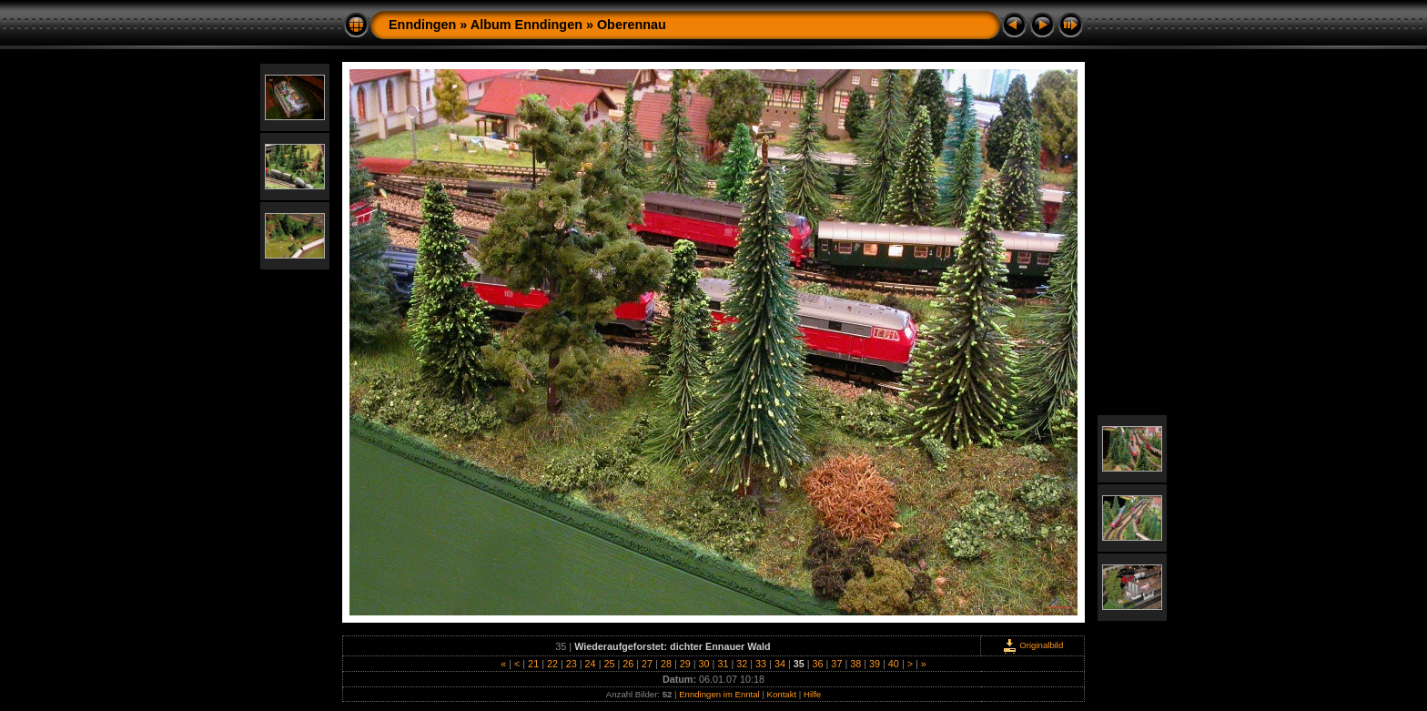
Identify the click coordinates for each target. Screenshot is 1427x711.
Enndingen (422, 24)
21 (533, 663)
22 (552, 663)
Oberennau (631, 24)
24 (590, 663)
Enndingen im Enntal (719, 694)
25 (609, 663)
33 (761, 663)
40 (894, 663)
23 (571, 663)
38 (855, 663)
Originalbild (1033, 645)
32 (742, 663)
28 (666, 663)
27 (647, 663)
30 (704, 663)
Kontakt (782, 694)
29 (685, 663)
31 (722, 663)
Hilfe (812, 694)
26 (628, 663)
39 (874, 663)
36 (818, 663)
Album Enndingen (526, 24)
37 (836, 663)
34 (780, 663)
